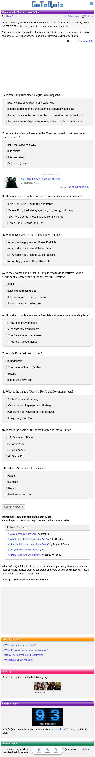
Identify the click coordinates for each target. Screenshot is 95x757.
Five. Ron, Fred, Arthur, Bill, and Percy (29, 204)
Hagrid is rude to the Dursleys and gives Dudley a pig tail (40, 108)
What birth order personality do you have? (26, 650)
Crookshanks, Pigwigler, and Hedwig (28, 405)
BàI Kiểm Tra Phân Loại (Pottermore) (24, 655)
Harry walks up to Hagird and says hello (30, 102)
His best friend (15, 157)
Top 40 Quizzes (75, 186)
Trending (55, 750)
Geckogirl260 (86, 41)
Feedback (88, 16)
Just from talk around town (22, 329)
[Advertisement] (47, 67)
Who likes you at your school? (20, 645)
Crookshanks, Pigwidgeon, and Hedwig (30, 411)
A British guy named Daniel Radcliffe (28, 261)
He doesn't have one (19, 379)
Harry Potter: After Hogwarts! (25, 554)
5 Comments (73, 16)
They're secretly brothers (21, 322)
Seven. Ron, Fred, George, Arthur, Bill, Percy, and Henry (40, 210)
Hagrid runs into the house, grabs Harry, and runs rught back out (44, 115)
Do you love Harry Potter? (24, 549)
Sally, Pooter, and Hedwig (22, 399)
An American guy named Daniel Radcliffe (31, 254)
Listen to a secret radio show (24, 303)
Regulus (12, 482)
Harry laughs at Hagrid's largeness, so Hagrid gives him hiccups (44, 121)
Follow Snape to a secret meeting (26, 297)
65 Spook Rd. (15, 456)
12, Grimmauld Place (19, 437)
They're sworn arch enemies (23, 335)
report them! (84, 749)
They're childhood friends (21, 341)
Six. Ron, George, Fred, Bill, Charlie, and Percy (34, 216)
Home (39, 750)
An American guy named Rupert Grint (29, 248)
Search (47, 750)
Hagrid (11, 373)
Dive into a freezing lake (21, 290)
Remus (11, 488)
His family (13, 151)
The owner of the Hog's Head (24, 367)
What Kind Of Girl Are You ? (19, 660)
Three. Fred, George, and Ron (24, 223)
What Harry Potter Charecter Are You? (31, 539)
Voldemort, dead (16, 163)
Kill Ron (11, 284)
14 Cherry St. (15, 443)
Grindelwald (14, 361)
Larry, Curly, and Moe (19, 418)
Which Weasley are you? (23, 533)
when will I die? (59, 729)
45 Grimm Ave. (16, 450)
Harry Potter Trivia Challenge (42, 179)
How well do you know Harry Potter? (30, 544)
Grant (10, 475)
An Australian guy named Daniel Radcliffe (31, 242)
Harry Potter (11, 16)
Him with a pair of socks (21, 144)
